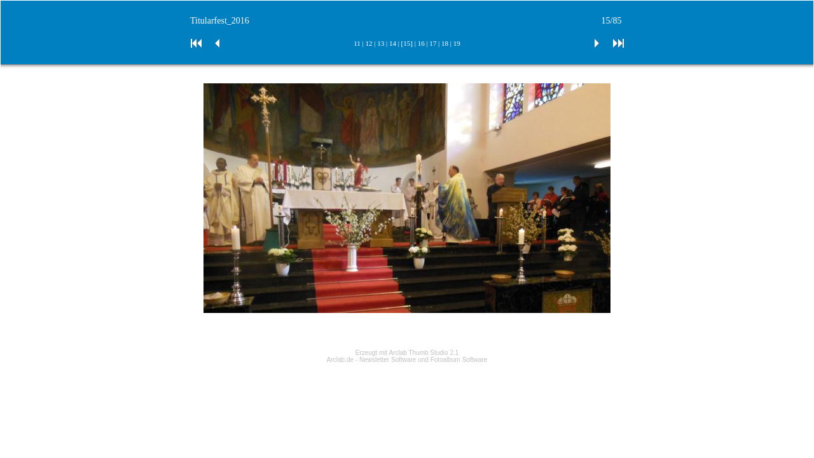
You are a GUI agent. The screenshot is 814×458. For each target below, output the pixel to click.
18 (444, 43)
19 (456, 43)
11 (357, 43)
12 (369, 43)
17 (432, 43)
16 (421, 43)
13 (380, 43)
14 (392, 43)
